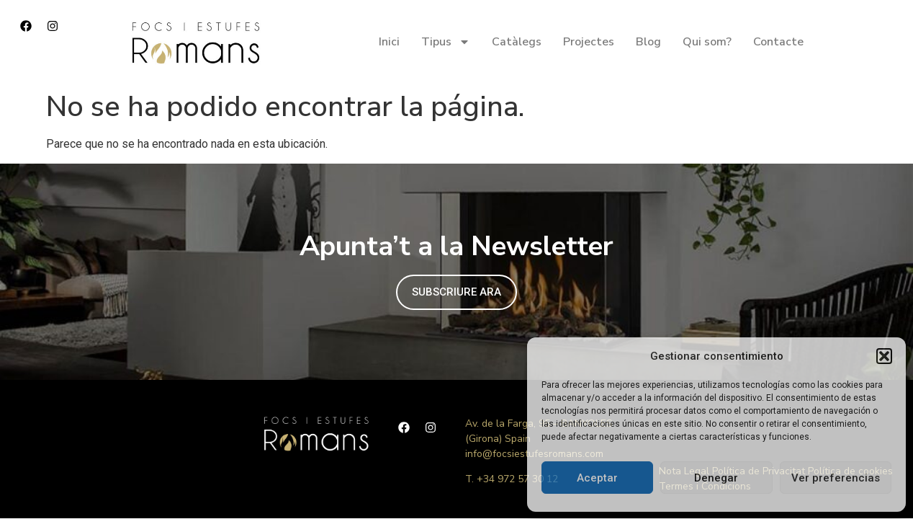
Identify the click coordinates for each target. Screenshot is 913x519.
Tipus (445, 42)
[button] (884, 356)
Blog (648, 42)
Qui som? (707, 42)
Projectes (588, 42)
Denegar (716, 477)
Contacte (778, 42)
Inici (389, 42)
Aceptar (597, 477)
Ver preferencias (835, 477)
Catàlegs (516, 42)
